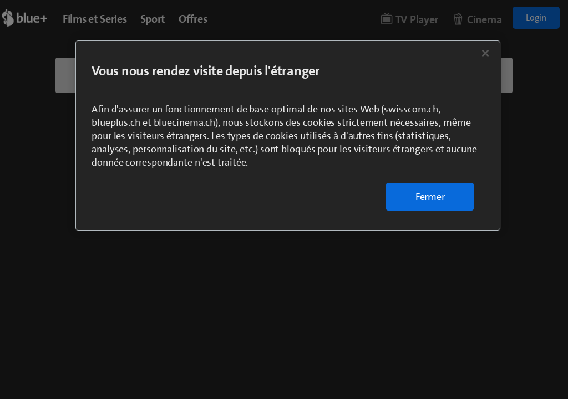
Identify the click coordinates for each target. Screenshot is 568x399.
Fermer (430, 196)
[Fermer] (485, 53)
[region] (288, 135)
